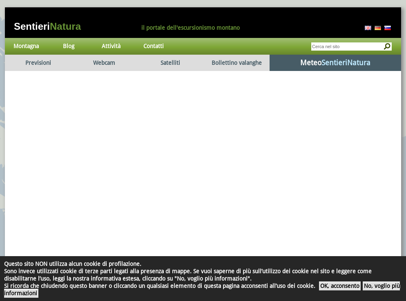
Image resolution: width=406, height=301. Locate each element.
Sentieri (47, 26)
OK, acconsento (339, 286)
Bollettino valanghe (237, 63)
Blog (68, 46)
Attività (111, 46)
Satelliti (170, 63)
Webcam (104, 63)
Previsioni (38, 63)
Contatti (153, 46)
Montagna (26, 46)
